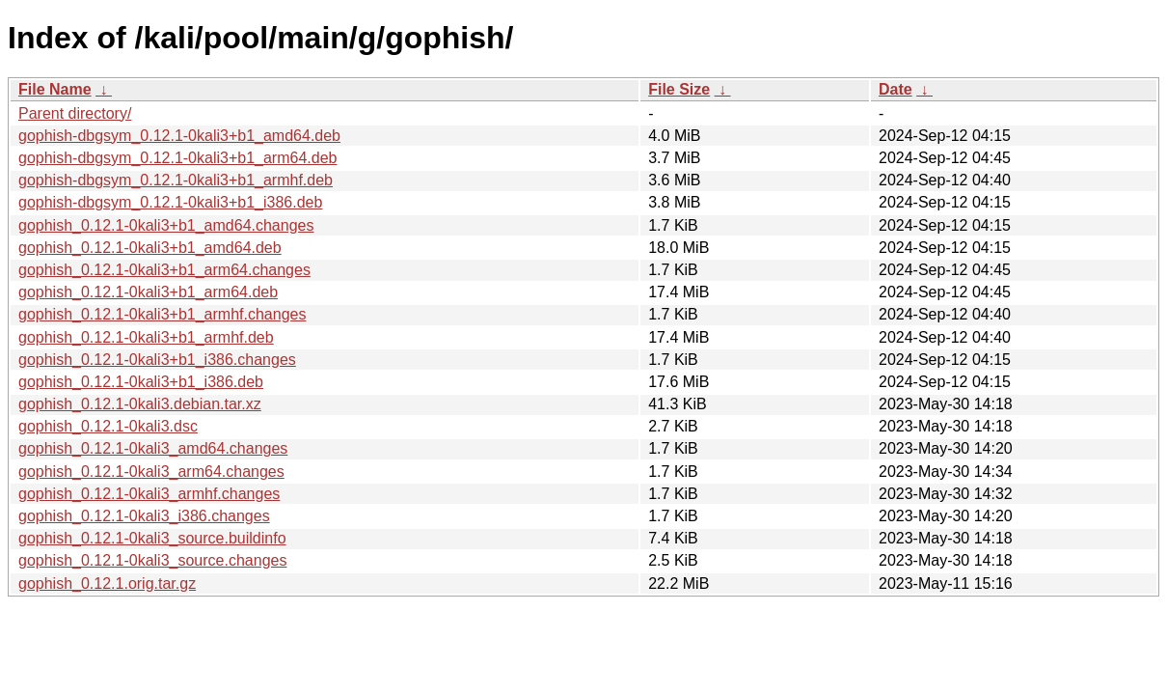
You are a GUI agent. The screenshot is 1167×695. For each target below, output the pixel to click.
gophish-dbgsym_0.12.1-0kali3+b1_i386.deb (170, 202)
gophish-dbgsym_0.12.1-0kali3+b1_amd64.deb (179, 135)
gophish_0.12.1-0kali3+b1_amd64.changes (165, 225)
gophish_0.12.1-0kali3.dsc (108, 426)
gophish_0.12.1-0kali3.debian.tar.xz (139, 404)
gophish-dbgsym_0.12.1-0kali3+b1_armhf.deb (175, 180)
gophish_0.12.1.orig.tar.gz (107, 583)
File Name (55, 89)
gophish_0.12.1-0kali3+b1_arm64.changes (164, 270)
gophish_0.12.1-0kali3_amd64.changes (152, 448)
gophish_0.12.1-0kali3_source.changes (152, 560)
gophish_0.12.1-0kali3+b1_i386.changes (157, 359)
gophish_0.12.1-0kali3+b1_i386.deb (140, 382)
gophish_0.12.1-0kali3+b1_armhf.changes (162, 314)
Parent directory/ (74, 113)
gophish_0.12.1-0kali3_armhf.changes (149, 494)
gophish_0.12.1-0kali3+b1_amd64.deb (150, 247)
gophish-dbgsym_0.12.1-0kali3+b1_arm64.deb (177, 158)
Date (895, 89)
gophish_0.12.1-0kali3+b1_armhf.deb (146, 337)
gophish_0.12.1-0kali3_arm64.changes (151, 471)
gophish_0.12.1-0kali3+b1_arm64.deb (148, 292)
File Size (679, 89)
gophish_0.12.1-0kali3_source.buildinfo (152, 538)
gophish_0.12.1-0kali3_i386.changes (144, 516)
